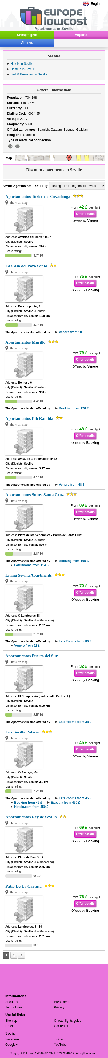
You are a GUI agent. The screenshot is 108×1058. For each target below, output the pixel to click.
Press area (62, 1002)
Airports (81, 35)
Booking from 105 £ (74, 561)
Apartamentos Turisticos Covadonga (37, 196)
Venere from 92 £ (27, 646)
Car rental (61, 1026)
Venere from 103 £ (72, 332)
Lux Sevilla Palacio (22, 732)
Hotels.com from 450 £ (31, 807)
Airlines (27, 43)
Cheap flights (27, 35)
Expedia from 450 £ (65, 802)
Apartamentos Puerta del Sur (31, 655)
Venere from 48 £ (72, 484)
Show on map (18, 203)
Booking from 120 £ (74, 408)
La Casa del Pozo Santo (26, 265)
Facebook (12, 1039)
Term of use (13, 1007)
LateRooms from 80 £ (75, 641)
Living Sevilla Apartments (28, 575)
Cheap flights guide (68, 1021)
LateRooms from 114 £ (31, 565)
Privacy (59, 1007)
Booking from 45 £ (28, 802)
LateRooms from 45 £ (75, 798)
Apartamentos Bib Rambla (29, 418)
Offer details (85, 214)
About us (11, 1002)
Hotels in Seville (21, 64)
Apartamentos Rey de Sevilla (31, 817)
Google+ (11, 1045)
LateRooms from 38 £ (75, 722)
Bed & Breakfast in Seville (28, 74)
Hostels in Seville (22, 69)
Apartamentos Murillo (25, 342)
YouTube (60, 1045)
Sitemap (11, 1021)
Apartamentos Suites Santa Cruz (34, 494)
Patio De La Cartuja (23, 886)
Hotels (9, 1026)
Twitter (58, 1039)
